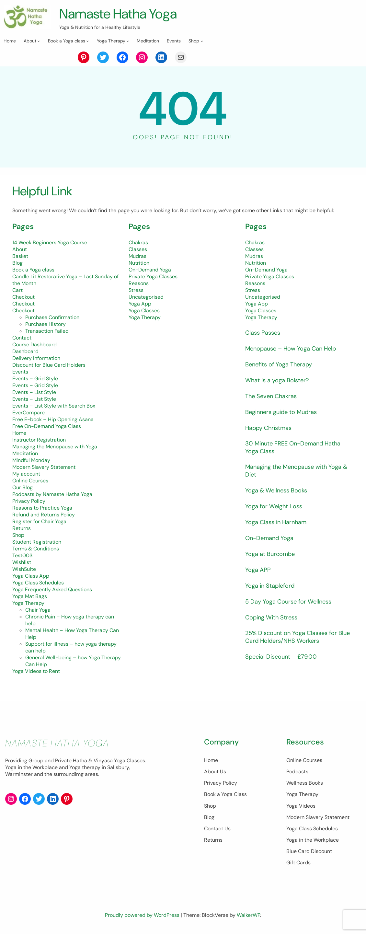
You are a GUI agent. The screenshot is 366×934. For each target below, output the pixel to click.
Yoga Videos (285, 805)
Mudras (137, 256)
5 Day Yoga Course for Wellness (291, 603)
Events (20, 371)
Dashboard (25, 351)
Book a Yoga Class (194, 794)
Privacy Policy (28, 501)
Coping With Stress (273, 619)
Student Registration (36, 541)
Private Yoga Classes (153, 276)
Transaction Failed (47, 331)
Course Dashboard (34, 344)
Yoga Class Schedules (38, 582)
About (19, 249)
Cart (17, 290)
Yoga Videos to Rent (36, 671)
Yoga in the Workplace (297, 839)
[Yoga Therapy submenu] (127, 41)
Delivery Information (36, 358)
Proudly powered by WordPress (143, 915)
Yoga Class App (30, 575)
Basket (20, 256)
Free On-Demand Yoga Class (46, 426)
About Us (184, 771)
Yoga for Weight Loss (276, 507)
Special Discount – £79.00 (283, 658)
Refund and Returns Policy (43, 514)
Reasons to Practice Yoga (42, 507)
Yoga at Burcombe (272, 555)
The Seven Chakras (273, 396)
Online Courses (30, 480)
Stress (136, 290)
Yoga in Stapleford (271, 587)
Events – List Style (34, 392)
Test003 (22, 555)
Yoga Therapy (28, 603)
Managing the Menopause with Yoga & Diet (297, 472)
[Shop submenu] (201, 41)
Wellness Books (289, 782)
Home (19, 433)
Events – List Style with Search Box (53, 405)
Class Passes (264, 333)
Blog (17, 262)
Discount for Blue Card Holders (49, 365)
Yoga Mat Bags (29, 596)
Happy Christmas (270, 428)
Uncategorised (146, 297)
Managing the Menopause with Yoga (54, 446)
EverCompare (28, 412)
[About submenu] (38, 41)
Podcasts (282, 771)
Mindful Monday (31, 460)
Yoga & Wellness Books (278, 492)
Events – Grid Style (35, 378)
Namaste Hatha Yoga (123, 13)
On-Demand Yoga (150, 269)
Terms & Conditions (35, 548)
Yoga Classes (144, 310)
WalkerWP (248, 915)
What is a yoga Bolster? (279, 380)
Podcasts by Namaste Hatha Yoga (52, 494)
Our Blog (22, 487)
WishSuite (24, 569)
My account (26, 473)
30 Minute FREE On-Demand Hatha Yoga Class (296, 448)
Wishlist (21, 562)
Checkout (23, 297)
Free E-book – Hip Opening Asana (53, 419)
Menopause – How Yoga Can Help (294, 348)
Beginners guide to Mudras (284, 412)
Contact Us (186, 828)
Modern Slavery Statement (43, 467)
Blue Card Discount (293, 851)
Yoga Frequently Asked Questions (52, 589)
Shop (18, 535)
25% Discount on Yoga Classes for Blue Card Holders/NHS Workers (295, 638)
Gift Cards (283, 862)
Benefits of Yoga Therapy (281, 364)
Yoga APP (258, 571)
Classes (138, 249)
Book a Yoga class (33, 269)
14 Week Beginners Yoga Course (49, 242)
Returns (21, 528)
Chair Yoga (38, 609)
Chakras (138, 242)
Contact (21, 337)
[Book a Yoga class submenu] (87, 41)
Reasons (139, 283)
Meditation (25, 453)
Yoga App (140, 303)
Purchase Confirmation (52, 317)
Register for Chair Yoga (39, 521)
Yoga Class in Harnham (278, 523)
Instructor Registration (39, 439)
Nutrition (139, 262)
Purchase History (45, 324)
